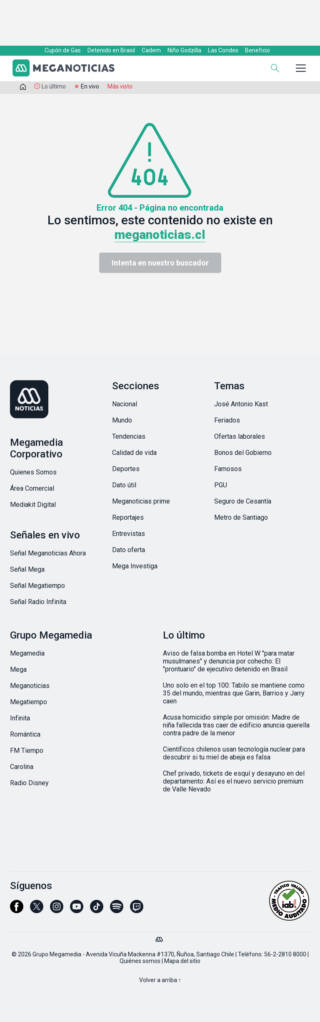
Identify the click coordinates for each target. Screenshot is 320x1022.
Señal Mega (27, 569)
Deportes (126, 469)
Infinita (20, 718)
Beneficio (257, 50)
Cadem (151, 50)
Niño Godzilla (184, 50)
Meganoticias (30, 686)
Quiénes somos (140, 961)
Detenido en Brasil (111, 50)
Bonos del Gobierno (243, 453)
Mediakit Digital (33, 505)
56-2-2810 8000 (285, 954)
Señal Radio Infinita (38, 602)
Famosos (228, 469)
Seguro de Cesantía (242, 501)
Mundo (122, 420)
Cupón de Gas (63, 50)
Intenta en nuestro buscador (160, 262)
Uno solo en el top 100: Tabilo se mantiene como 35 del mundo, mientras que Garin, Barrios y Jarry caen (234, 693)
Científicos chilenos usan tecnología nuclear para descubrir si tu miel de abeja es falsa (234, 753)
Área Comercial (32, 488)
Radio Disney (29, 783)
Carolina (21, 767)
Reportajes (128, 517)
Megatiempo (28, 702)
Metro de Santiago (241, 517)
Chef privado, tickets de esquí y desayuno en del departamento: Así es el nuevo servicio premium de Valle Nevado (234, 781)
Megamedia (27, 653)
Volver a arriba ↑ (160, 980)
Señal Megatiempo (37, 586)
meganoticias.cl (160, 234)
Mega (18, 669)
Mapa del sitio (182, 961)
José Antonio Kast (241, 404)
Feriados (227, 420)
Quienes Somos (33, 472)
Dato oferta (128, 550)
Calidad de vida (134, 453)
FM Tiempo (26, 750)
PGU (220, 485)
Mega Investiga (135, 566)
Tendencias (128, 436)
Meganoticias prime (141, 501)
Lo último (54, 86)
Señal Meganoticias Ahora (48, 553)
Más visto (120, 86)
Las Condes (223, 50)
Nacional (124, 404)
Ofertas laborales (239, 436)
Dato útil (124, 485)
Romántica (25, 734)
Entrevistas (128, 534)
